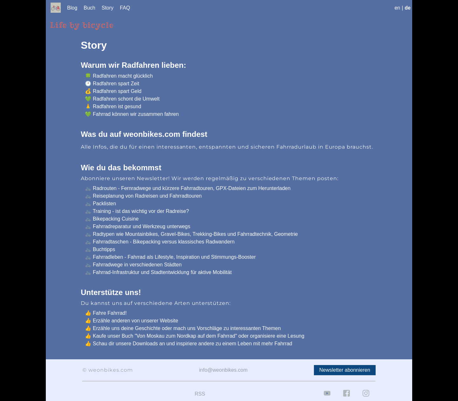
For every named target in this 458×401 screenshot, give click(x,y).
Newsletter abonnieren (344, 370)
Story (108, 8)
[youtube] (327, 398)
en (397, 8)
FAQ (125, 8)
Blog (72, 8)
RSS (200, 394)
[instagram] (366, 398)
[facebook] (346, 398)
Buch (89, 8)
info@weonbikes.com (223, 370)
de (408, 8)
